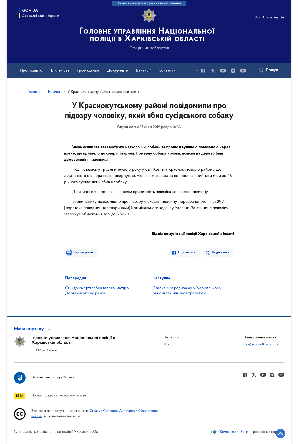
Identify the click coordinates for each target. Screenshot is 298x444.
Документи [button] (117, 71)
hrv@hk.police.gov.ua (261, 344)
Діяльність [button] (60, 71)
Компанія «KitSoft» (234, 432)
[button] (33, 329)
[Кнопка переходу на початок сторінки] (280, 433)
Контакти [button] (167, 71)
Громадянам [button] (88, 71)
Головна (34, 92)
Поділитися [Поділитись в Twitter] (220, 252)
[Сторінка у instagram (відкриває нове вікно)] (233, 70)
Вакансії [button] (143, 71)
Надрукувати (83, 252)
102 (166, 344)
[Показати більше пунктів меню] (196, 70)
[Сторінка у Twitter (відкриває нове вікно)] (213, 70)
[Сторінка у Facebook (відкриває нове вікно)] (203, 70)
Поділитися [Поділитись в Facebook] (187, 252)
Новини (54, 92)
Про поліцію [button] (31, 71)
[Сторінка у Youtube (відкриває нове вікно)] (223, 70)
